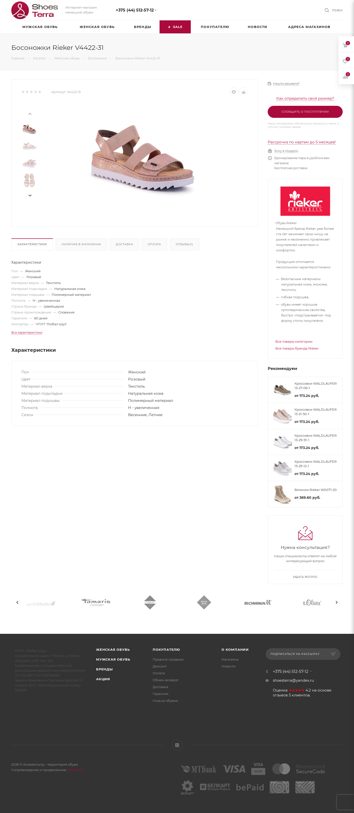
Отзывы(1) (184, 244)
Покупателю (166, 649)
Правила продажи (168, 659)
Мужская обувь (113, 659)
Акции (103, 679)
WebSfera (75, 770)
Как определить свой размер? (305, 98)
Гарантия (160, 694)
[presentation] (30, 113)
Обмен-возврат (166, 680)
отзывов (280, 695)
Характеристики (32, 244)
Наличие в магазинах (81, 244)
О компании (235, 649)
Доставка (124, 244)
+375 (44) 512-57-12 (135, 10)
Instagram (177, 745)
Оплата (154, 244)
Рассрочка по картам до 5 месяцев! (302, 142)
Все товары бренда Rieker (297, 348)
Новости (228, 666)
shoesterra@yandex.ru (293, 680)
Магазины (230, 659)
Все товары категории (293, 341)
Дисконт (160, 666)
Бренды (104, 669)
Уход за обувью (165, 701)
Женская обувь (113, 649)
